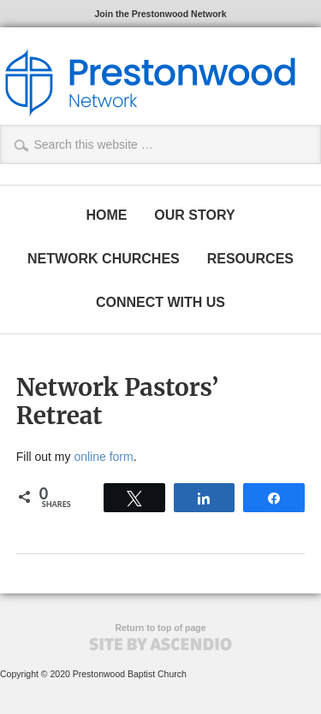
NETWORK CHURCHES (103, 258)
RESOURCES (250, 258)
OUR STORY (194, 215)
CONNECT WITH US (160, 302)
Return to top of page (160, 628)
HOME (106, 215)
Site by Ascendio (160, 644)
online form (103, 456)
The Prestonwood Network (150, 82)
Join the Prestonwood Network (160, 14)
